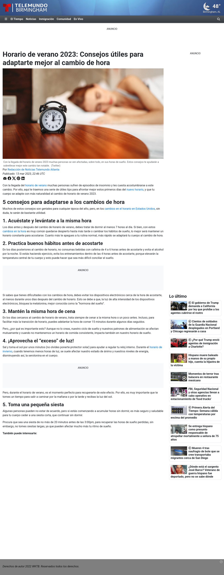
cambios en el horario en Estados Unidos (130, 208)
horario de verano (36, 185)
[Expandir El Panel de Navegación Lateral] (6, 19)
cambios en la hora (14, 231)
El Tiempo (17, 19)
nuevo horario (135, 189)
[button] (5, 178)
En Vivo (78, 19)
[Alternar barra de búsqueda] (218, 19)
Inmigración (46, 19)
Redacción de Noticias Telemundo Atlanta (33, 169)
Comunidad (64, 19)
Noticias (31, 19)
